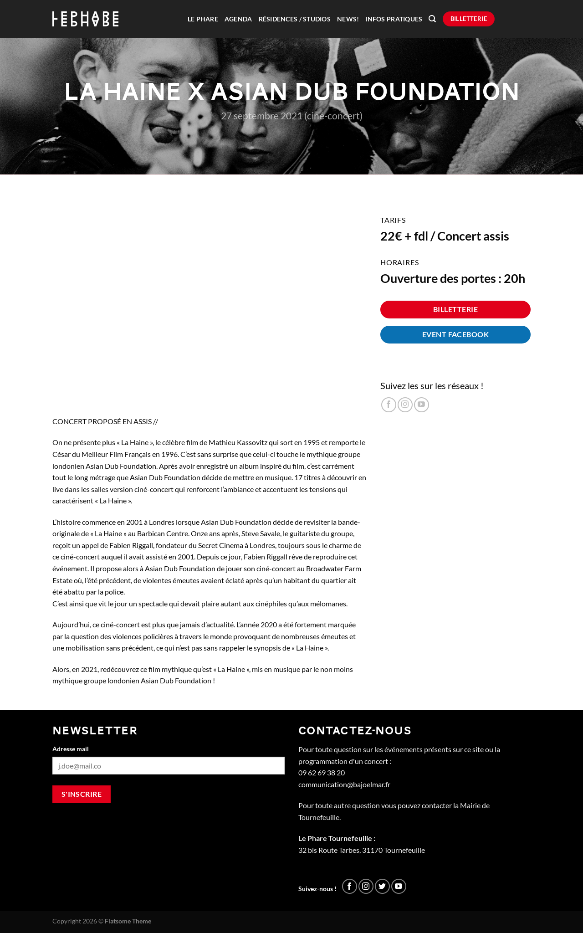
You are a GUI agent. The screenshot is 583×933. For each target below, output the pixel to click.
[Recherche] (432, 19)
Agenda (238, 19)
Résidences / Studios (295, 19)
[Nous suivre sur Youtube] (421, 404)
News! (348, 19)
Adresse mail (70, 749)
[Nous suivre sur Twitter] (382, 886)
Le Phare (203, 19)
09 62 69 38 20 (321, 772)
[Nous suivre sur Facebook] (388, 404)
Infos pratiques (393, 19)
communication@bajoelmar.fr (344, 784)
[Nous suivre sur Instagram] (405, 404)
